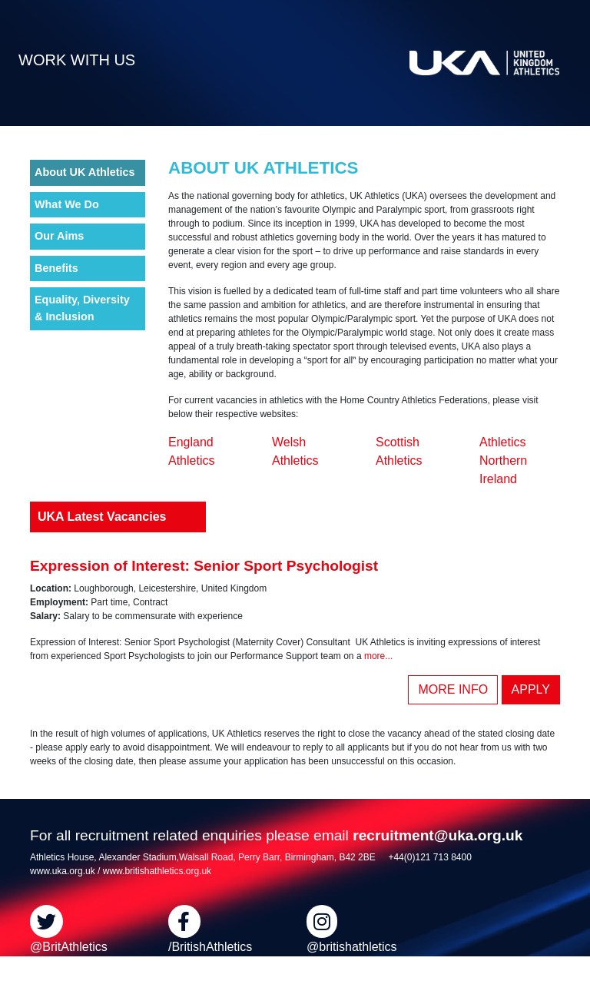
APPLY (531, 689)
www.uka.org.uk (62, 871)
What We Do (67, 204)
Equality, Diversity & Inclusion (82, 308)
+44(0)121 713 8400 (429, 857)
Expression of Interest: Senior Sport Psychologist (204, 566)
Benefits (56, 268)
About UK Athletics (85, 172)
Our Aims (59, 236)
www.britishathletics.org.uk (157, 871)
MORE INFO (453, 689)
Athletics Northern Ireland (503, 460)
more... (378, 656)
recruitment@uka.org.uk (437, 835)
